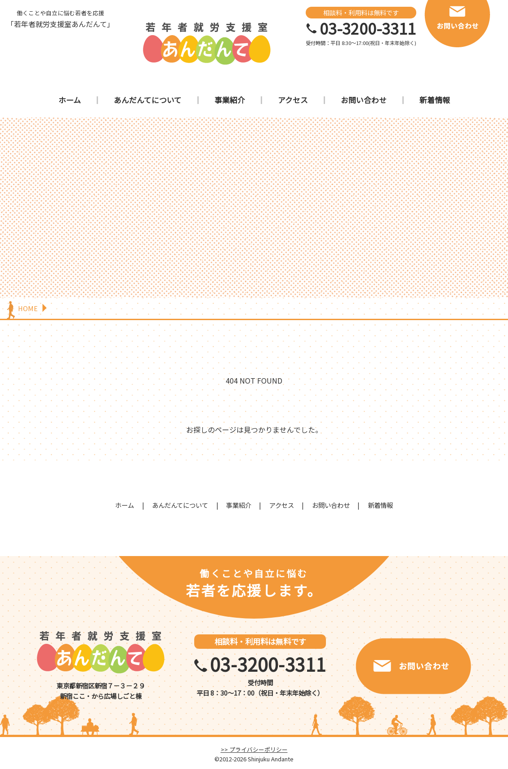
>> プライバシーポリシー (254, 749)
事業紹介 (229, 100)
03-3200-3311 (368, 28)
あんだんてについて (148, 100)
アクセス (293, 100)
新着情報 (434, 100)
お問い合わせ (364, 100)
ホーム (69, 100)
